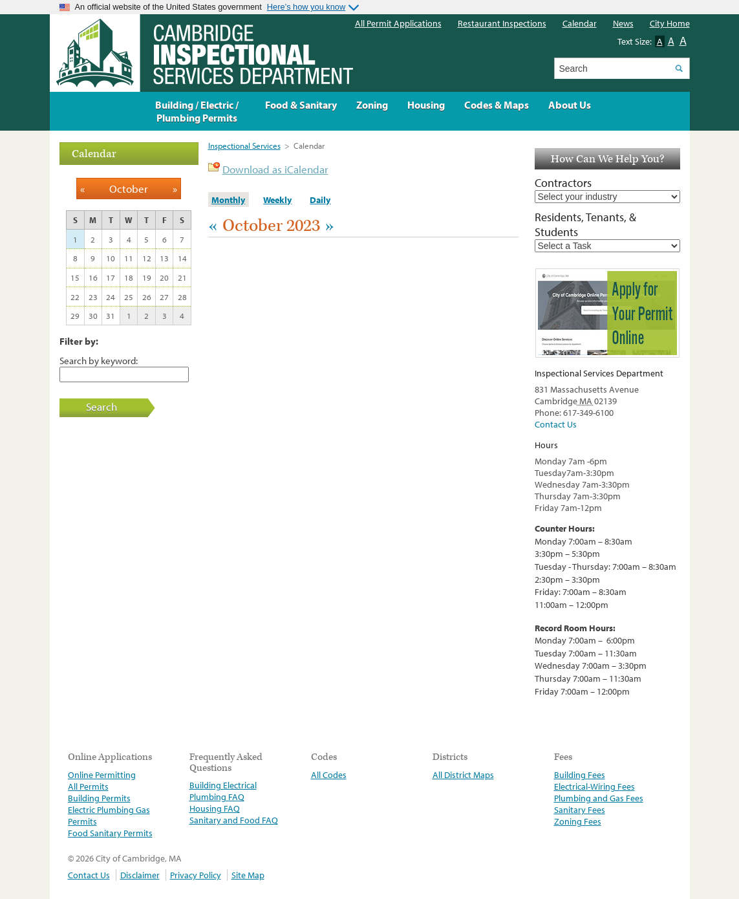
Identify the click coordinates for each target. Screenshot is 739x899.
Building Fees (579, 775)
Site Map (247, 875)
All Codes (329, 775)
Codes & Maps (496, 104)
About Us (569, 104)
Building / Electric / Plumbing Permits (197, 111)
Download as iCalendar (275, 169)
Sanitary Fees (579, 810)
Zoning (372, 104)
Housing (426, 104)
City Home (670, 23)
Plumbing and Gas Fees (598, 798)
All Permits (88, 786)
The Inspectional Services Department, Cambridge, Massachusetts (201, 53)
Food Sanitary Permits (110, 833)
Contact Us (556, 424)
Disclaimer (140, 875)
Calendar (579, 23)
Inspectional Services (244, 145)
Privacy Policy (195, 875)
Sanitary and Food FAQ (233, 820)
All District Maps (463, 775)
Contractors (563, 182)
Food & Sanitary (301, 104)
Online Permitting (102, 775)
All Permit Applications (398, 23)
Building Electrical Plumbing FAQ (223, 791)
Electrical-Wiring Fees (594, 786)
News (623, 23)
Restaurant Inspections (502, 23)
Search (101, 406)
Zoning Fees (577, 821)
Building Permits (99, 798)
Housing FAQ (214, 808)
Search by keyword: (98, 360)
